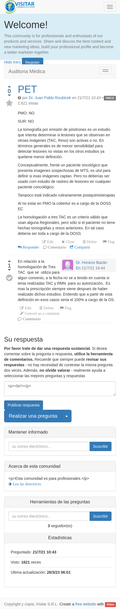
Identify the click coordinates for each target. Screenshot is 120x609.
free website (85, 604)
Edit (49, 242)
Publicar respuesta (23, 405)
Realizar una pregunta (33, 416)
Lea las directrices (26, 484)
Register (32, 62)
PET (27, 89)
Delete (91, 242)
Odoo (110, 604)
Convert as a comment (41, 313)
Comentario (56, 247)
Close (70, 242)
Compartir (81, 247)
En (78, 268)
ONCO (109, 98)
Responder (30, 247)
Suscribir (100, 446)
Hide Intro (12, 62)
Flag (111, 242)
